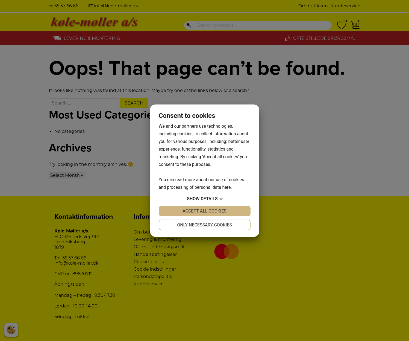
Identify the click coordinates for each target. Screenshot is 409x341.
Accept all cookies (204, 211)
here (226, 187)
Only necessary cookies (204, 225)
